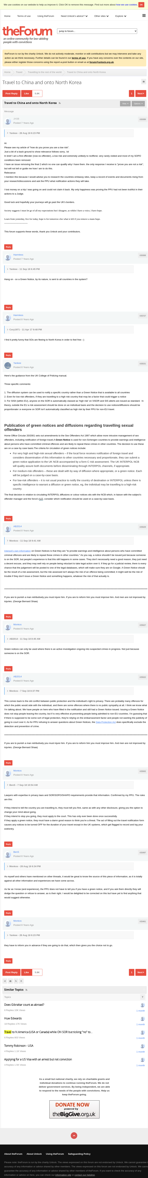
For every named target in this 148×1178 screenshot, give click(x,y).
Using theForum (55, 1154)
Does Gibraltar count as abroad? (24, 1005)
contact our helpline (85, 1175)
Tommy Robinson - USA (18, 1046)
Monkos (17, 624)
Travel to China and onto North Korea (86, 72)
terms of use (79, 58)
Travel (19, 72)
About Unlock (34, 1154)
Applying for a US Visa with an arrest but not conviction (38, 1059)
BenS (16, 852)
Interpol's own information (17, 551)
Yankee (17, 363)
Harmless (18, 254)
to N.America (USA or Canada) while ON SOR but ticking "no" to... (48, 1032)
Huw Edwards (13, 1018)
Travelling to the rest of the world (44, 72)
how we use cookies (126, 4)
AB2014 (17, 526)
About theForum (13, 1154)
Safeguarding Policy (79, 1154)
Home (7, 72)
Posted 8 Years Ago (23, 319)
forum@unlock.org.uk (102, 62)
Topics (7, 997)
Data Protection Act (106, 722)
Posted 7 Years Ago (23, 123)
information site (63, 1175)
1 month (140, 1010)
